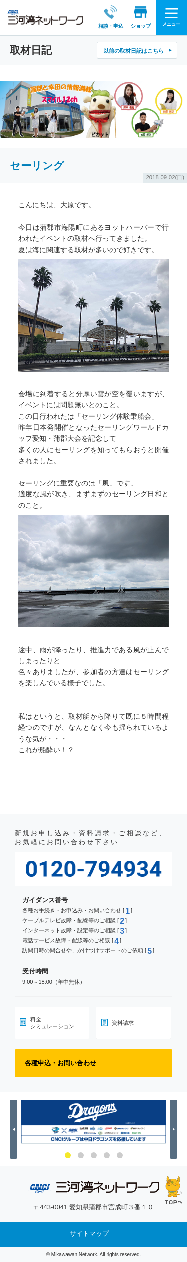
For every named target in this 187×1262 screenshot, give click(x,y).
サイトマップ (89, 1234)
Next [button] (175, 1129)
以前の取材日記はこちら (133, 51)
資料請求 (123, 1023)
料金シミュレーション (52, 1022)
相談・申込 (110, 17)
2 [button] (81, 1155)
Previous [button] (15, 1129)
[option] (93, 1122)
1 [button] (68, 1155)
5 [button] (120, 1155)
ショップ (140, 17)
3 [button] (94, 1155)
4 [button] (107, 1155)
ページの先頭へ (173, 1190)
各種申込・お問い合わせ (60, 1063)
